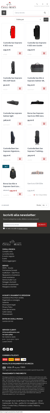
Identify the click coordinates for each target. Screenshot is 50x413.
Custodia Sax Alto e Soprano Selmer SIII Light (35, 79)
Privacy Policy (7, 307)
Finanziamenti (7, 314)
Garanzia (5, 302)
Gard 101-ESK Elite (35, 183)
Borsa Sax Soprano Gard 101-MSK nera (35, 114)
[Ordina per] (28, 20)
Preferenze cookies (26, 405)
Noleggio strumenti (9, 282)
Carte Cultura (7, 312)
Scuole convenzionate (10, 284)
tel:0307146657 (7, 334)
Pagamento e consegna (11, 300)
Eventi (4, 259)
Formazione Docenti (9, 270)
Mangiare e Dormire (9, 287)
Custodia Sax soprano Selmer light (12, 114)
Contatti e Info (7, 252)
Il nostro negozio (8, 256)
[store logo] (13, 5)
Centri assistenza (8, 277)
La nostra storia (8, 254)
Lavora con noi (7, 321)
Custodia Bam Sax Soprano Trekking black (35, 150)
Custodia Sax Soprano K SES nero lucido (36, 44)
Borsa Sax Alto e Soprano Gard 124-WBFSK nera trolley (11, 185)
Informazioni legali (8, 305)
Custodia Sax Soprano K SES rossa (12, 44)
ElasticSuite (19, 412)
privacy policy (23, 228)
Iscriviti (41, 225)
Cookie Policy (13, 405)
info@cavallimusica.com (10, 332)
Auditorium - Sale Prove (10, 273)
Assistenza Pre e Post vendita (13, 298)
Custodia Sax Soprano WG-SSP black (12, 79)
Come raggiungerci (9, 261)
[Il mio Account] (42, 5)
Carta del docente (8, 309)
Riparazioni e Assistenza (11, 275)
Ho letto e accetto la (16, 228)
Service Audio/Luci (9, 280)
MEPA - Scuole (7, 268)
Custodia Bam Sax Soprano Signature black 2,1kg (11, 150)
